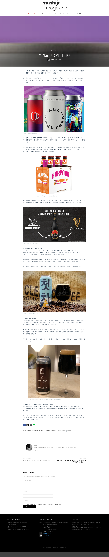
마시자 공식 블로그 (47, 540)
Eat (56, 18)
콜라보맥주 (69, 435)
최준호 (52, 64)
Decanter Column (33, 18)
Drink (50, 18)
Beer (52, 55)
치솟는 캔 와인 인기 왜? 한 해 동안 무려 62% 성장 (36, 464)
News (43, 18)
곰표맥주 (29, 435)
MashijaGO (77, 18)
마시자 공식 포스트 (47, 538)
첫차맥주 (64, 435)
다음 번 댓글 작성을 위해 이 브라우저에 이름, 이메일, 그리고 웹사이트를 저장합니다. (43, 509)
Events (62, 18)
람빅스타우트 (35, 435)
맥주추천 (48, 435)
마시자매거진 (42, 435)
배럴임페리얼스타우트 (56, 435)
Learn (69, 18)
